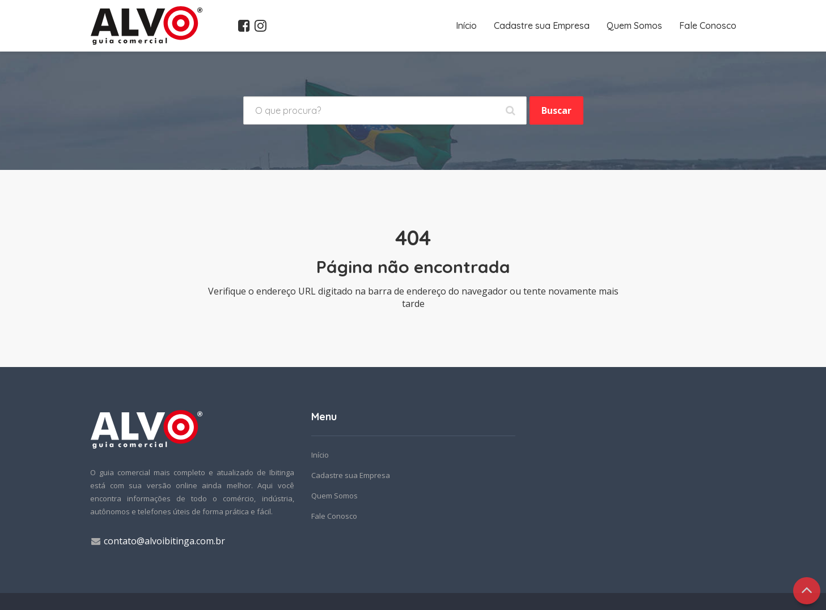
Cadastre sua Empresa (542, 25)
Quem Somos (634, 25)
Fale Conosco (707, 25)
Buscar (556, 110)
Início (466, 25)
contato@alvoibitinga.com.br (164, 541)
